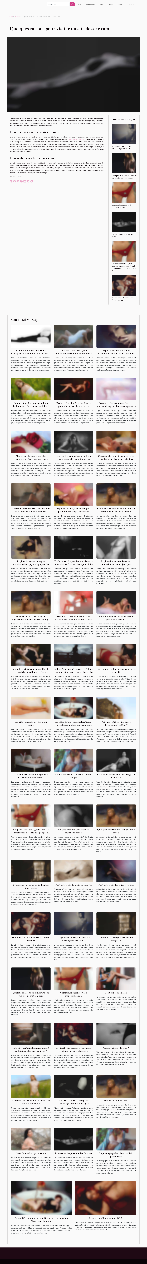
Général (131, 4)
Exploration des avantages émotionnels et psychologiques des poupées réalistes (31, 564)
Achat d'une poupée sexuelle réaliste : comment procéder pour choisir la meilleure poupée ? (73, 672)
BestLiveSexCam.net (76, 139)
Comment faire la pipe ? (116, 1047)
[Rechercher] (58, 4)
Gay (101, 4)
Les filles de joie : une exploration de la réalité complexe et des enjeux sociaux (73, 724)
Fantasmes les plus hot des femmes (73, 1153)
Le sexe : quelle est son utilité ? (105, 1218)
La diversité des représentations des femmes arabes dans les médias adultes (116, 511)
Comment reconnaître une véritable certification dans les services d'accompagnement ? (31, 511)
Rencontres (90, 4)
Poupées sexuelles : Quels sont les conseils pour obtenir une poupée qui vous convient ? (31, 832)
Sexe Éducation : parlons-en (31, 1153)
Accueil (10, 17)
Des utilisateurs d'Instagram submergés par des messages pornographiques (73, 1103)
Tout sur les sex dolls (116, 992)
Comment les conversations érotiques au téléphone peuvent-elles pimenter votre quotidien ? (31, 353)
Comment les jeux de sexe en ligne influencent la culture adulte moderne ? (116, 459)
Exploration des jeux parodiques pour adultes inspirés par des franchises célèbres (73, 511)
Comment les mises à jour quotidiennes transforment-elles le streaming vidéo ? (73, 353)
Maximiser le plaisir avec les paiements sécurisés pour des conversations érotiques (30, 459)
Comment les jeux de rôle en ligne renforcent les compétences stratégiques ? (73, 459)
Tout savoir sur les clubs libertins (116, 884)
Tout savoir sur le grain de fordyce (73, 884)
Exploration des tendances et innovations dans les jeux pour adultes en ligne (116, 564)
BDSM (110, 4)
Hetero (120, 4)
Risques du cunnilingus (116, 1100)
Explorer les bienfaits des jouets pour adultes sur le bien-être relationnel (73, 406)
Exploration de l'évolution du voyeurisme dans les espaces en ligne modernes (30, 619)
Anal (79, 4)
